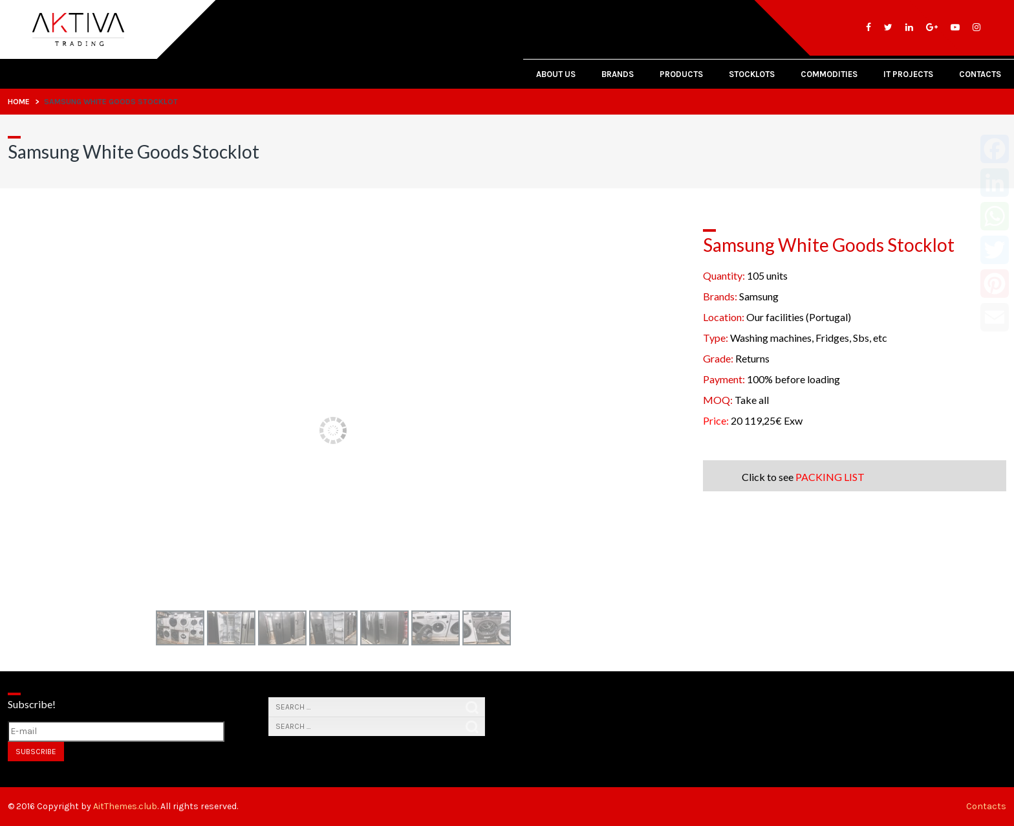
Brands (617, 74)
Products (681, 74)
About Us (556, 74)
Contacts (980, 74)
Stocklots (752, 74)
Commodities (829, 74)
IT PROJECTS (908, 74)
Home (19, 101)
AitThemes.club (125, 806)
